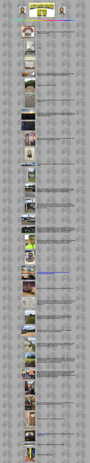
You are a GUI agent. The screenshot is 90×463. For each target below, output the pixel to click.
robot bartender (43, 433)
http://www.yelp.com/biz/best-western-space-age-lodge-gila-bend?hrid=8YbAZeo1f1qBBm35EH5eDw (53, 273)
